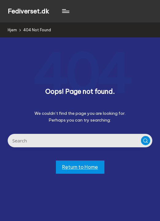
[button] (145, 140)
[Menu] (65, 11)
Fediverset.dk (28, 11)
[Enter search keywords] (80, 140)
